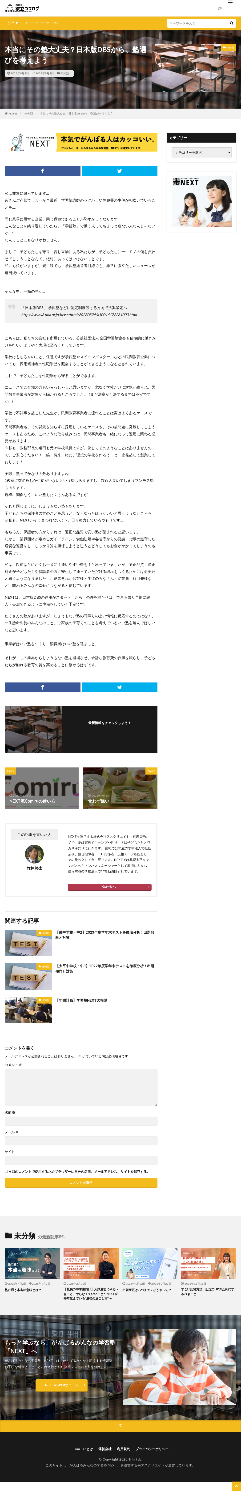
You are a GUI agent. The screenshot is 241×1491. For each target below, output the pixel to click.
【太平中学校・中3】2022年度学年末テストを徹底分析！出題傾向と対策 (105, 969)
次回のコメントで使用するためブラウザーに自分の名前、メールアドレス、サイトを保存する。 (79, 1171)
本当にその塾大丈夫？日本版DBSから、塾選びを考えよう (76, 113)
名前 (10, 1112)
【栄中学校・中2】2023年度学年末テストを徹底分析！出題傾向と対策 (103, 936)
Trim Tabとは (78, 1457)
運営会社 (103, 1457)
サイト (10, 1151)
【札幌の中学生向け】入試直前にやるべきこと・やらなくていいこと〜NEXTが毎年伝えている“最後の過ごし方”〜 (90, 1298)
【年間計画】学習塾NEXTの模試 (86, 1000)
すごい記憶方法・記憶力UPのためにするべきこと (208, 1292)
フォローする (110, 729)
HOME (13, 113)
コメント (13, 1065)
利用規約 (123, 1457)
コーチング (32, 23)
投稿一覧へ (108, 887)
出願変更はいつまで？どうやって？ (147, 1292)
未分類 (64, 73)
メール (12, 1132)
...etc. (59, 23)
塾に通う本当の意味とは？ (26, 1290)
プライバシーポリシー (155, 1457)
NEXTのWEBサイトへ (61, 1392)
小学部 (48, 23)
